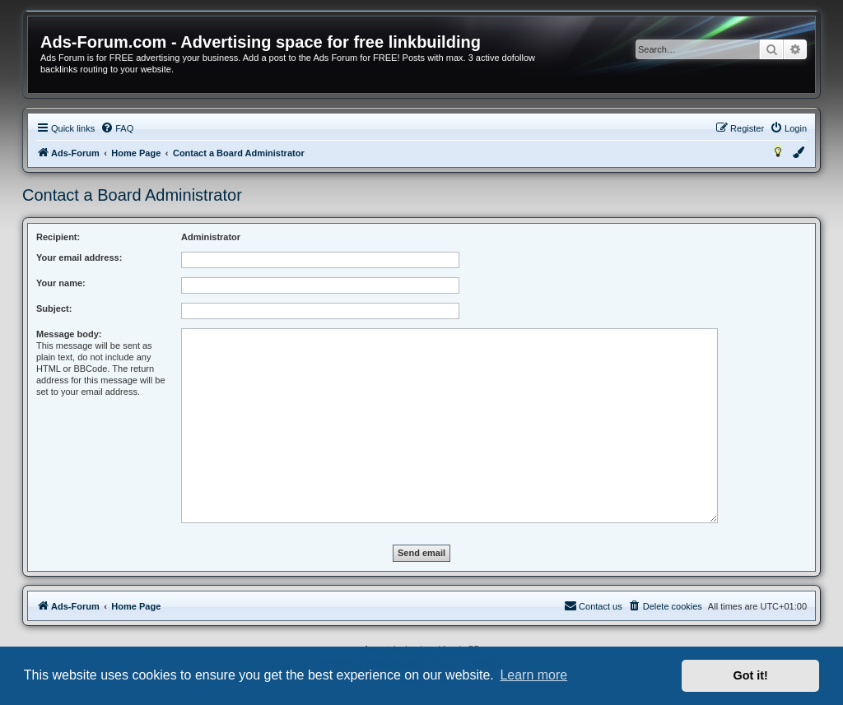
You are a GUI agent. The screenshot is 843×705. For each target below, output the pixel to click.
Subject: (54, 308)
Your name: (61, 283)
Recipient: (58, 237)
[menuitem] (116, 128)
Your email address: (79, 257)
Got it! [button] (751, 675)
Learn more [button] (533, 675)
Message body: (68, 334)
